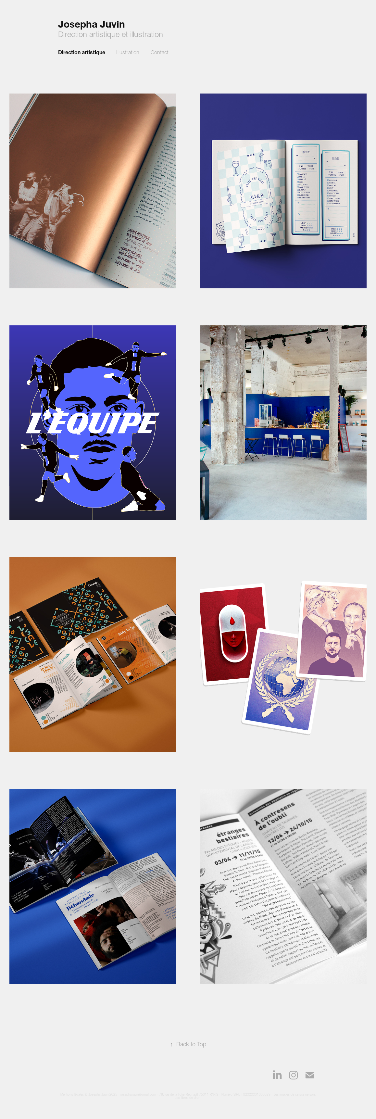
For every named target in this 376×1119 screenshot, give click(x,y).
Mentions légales (72, 1094)
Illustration (127, 52)
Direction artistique (81, 52)
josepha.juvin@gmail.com (138, 1094)
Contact (160, 52)
